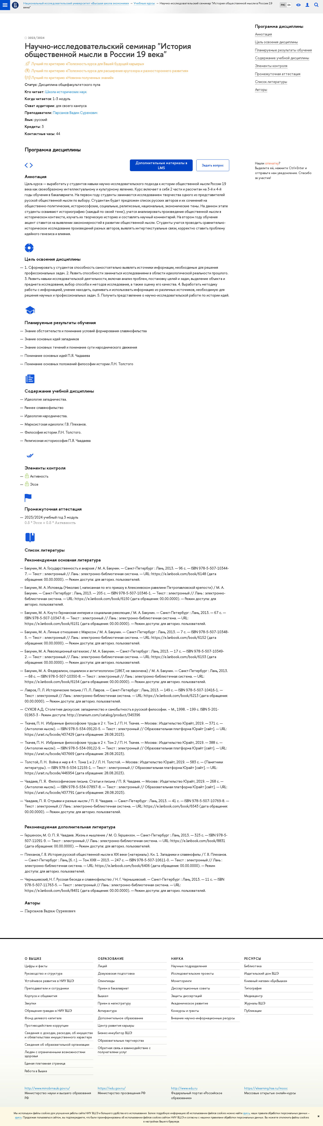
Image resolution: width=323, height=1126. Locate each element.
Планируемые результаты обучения (283, 50)
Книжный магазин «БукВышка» (265, 981)
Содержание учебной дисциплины (282, 57)
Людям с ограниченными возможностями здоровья (55, 1054)
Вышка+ (103, 996)
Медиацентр (253, 996)
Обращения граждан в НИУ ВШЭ (48, 1010)
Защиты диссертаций (186, 996)
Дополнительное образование (120, 1018)
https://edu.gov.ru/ (112, 1088)
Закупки (30, 1003)
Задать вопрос (213, 165)
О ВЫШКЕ (33, 958)
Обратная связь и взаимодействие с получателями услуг (124, 1050)
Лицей (102, 966)
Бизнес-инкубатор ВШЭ (115, 1033)
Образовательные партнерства (121, 1040)
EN (289, 5)
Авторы (261, 89)
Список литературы (271, 81)
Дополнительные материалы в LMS (161, 165)
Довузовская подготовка (116, 973)
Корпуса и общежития (41, 996)
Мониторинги (181, 981)
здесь (246, 1113)
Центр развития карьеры (116, 1025)
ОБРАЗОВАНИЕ (111, 958)
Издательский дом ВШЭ (261, 973)
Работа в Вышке (36, 1071)
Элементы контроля (271, 65)
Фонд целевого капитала (43, 1018)
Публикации (253, 1010)
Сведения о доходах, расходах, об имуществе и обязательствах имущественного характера (59, 1035)
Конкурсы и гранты (185, 1010)
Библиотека (253, 966)
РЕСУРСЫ (252, 958)
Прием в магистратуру (114, 1003)
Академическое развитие (189, 1003)
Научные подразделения (189, 966)
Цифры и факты (36, 966)
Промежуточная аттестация (277, 73)
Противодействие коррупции (46, 1025)
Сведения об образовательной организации (57, 1044)
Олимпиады (106, 981)
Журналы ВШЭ (254, 1003)
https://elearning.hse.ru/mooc (266, 1088)
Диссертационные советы (190, 988)
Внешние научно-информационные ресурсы (203, 1018)
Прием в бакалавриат (113, 988)
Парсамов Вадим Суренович (75, 112)
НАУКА (177, 958)
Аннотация (263, 34)
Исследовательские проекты (192, 973)
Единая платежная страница (45, 1063)
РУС (283, 5)
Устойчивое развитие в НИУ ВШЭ (49, 981)
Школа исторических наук (66, 91)
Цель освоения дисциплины (276, 41)
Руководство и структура (43, 973)
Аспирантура (107, 1010)
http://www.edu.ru (184, 1088)
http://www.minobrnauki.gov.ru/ (47, 1088)
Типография (253, 988)
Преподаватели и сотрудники (47, 988)
